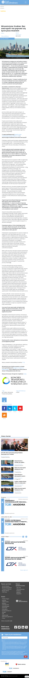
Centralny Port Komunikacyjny (5, 605)
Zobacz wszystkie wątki (6, 621)
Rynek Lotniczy (5, 590)
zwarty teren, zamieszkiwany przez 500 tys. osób (12, 135)
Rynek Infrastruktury (7, 587)
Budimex (4, 603)
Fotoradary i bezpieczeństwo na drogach (6, 611)
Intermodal (4, 607)
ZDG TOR (18, 587)
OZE (3, 613)
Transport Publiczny (6, 589)
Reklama (18, 592)
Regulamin (18, 593)
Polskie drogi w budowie (5, 599)
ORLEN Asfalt (5, 615)
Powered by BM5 (14, 676)
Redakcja (18, 590)
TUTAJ (23, 362)
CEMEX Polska (5, 601)
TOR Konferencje (20, 589)
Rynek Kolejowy (5, 586)
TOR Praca (4, 592)
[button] (23, 539)
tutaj (25, 374)
